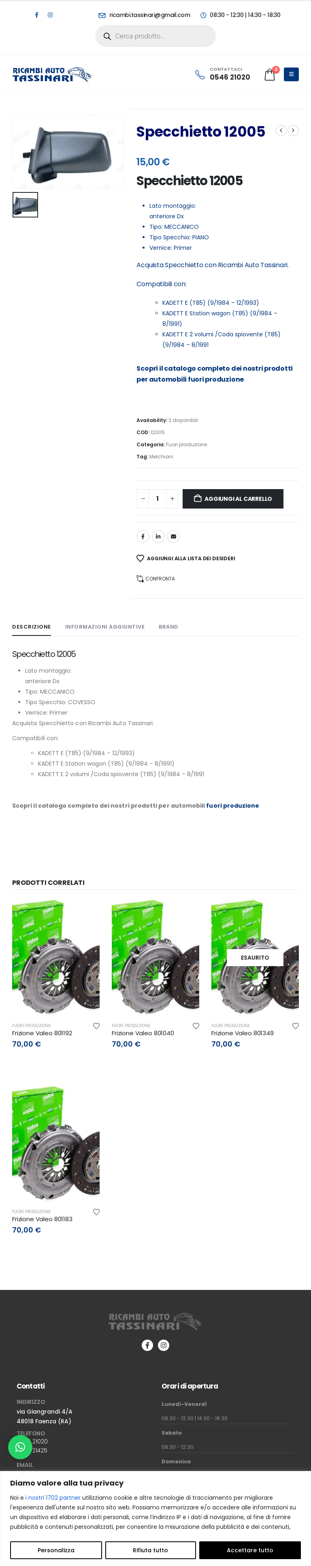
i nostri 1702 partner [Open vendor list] (53, 1498)
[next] (293, 130)
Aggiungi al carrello (238, 499)
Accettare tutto (250, 1550)
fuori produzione (216, 379)
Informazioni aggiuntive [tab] (105, 627)
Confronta (160, 578)
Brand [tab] (169, 627)
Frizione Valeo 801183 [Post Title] (42, 1219)
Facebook (142, 536)
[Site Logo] (52, 74)
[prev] (281, 130)
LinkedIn (158, 536)
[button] (20, 1447)
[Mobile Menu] (291, 74)
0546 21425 (32, 1450)
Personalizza (56, 1550)
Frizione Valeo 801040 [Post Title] (143, 1033)
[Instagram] (50, 15)
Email (173, 536)
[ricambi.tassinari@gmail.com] (144, 15)
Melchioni (161, 456)
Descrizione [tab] (31, 627)
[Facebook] (36, 15)
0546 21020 (32, 1441)
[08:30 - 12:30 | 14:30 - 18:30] (240, 15)
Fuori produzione (186, 444)
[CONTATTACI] (222, 74)
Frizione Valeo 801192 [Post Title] (42, 1033)
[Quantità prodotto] (157, 499)
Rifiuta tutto (150, 1550)
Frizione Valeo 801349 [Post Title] (242, 1033)
